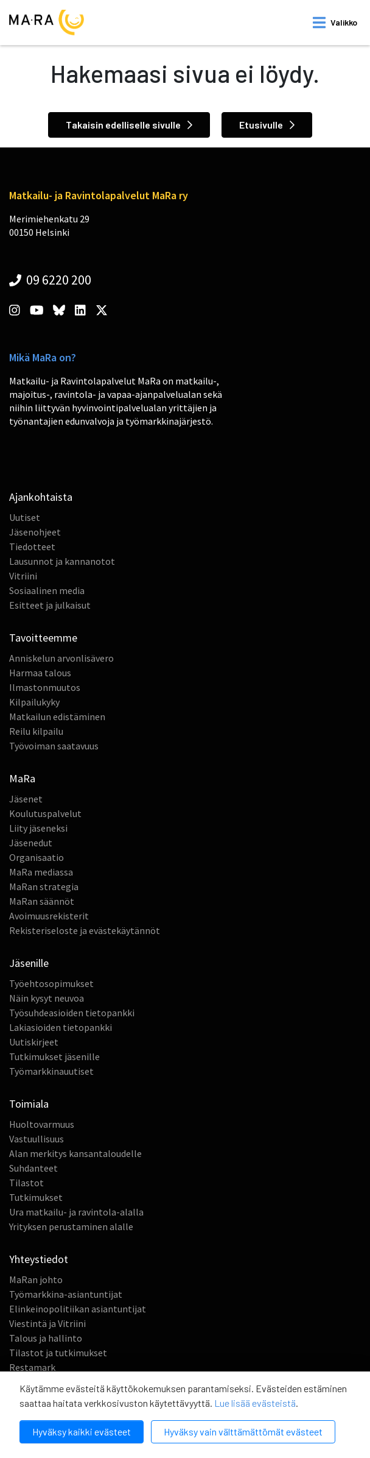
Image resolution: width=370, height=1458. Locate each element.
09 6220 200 (50, 279)
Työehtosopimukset (51, 983)
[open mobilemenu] (335, 22)
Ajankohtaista (40, 497)
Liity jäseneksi (38, 828)
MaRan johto (36, 1279)
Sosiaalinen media (47, 590)
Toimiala (29, 1104)
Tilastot (26, 1183)
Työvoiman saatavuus (54, 746)
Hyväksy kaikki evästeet (81, 1431)
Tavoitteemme (43, 638)
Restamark (32, 1367)
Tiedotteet (32, 546)
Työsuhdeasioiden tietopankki (71, 1013)
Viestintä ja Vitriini (47, 1323)
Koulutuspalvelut (45, 813)
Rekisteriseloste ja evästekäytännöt (84, 930)
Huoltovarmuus (41, 1124)
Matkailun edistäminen (57, 716)
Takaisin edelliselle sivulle (129, 124)
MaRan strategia (44, 886)
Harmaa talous (40, 673)
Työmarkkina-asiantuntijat (65, 1294)
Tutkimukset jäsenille (54, 1056)
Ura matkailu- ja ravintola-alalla (76, 1212)
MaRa (22, 778)
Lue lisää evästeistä (255, 1403)
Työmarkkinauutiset (51, 1071)
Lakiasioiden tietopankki (60, 1027)
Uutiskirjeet (33, 1042)
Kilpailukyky (34, 702)
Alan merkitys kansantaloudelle (75, 1153)
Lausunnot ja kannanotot (62, 561)
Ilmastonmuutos (44, 687)
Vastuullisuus (36, 1139)
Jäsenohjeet (35, 532)
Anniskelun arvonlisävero (61, 658)
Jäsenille (29, 963)
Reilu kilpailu (36, 731)
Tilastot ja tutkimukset (58, 1353)
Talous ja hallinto (45, 1338)
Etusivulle (267, 124)
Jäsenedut (30, 843)
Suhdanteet (33, 1168)
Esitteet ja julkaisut (50, 605)
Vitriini (23, 576)
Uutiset (24, 517)
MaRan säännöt (41, 901)
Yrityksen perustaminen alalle (71, 1226)
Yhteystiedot (38, 1259)
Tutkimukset (36, 1197)
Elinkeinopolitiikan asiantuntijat (77, 1309)
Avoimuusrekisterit (49, 916)
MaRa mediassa (41, 872)
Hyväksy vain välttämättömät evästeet (243, 1431)
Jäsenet (26, 799)
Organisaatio (36, 857)
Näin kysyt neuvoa (46, 998)
